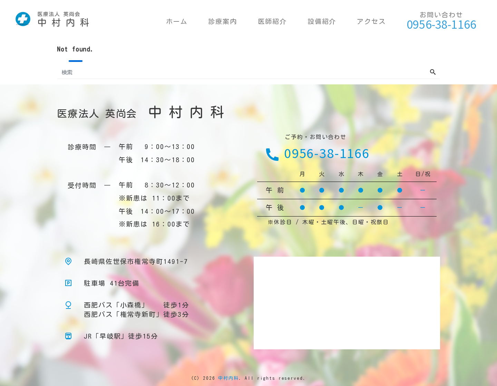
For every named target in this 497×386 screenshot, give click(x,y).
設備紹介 (322, 21)
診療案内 (222, 21)
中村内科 (228, 378)
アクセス (371, 21)
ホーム (177, 21)
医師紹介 (272, 21)
